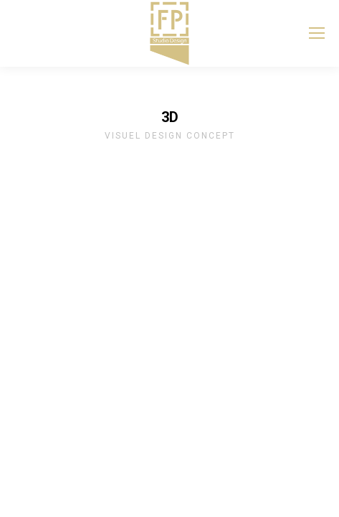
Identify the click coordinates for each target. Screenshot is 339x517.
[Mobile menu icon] (317, 33)
